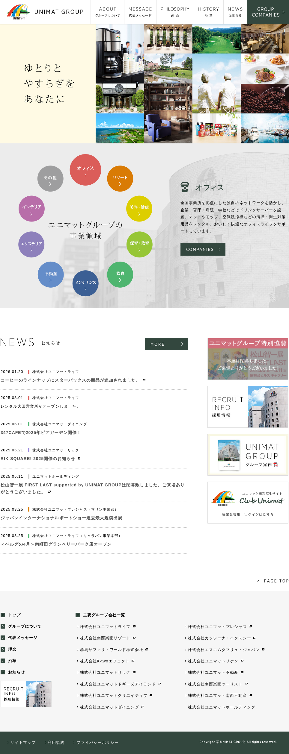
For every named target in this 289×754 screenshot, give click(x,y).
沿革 (12, 661)
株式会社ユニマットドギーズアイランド (118, 684)
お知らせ (16, 672)
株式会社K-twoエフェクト (105, 661)
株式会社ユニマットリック (105, 672)
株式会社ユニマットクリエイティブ (113, 695)
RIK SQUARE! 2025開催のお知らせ (38, 458)
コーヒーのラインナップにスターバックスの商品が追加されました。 (70, 380)
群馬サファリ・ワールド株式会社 (111, 649)
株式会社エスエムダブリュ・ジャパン (224, 649)
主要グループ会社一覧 (104, 615)
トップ (14, 615)
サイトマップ (23, 742)
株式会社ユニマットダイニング (109, 707)
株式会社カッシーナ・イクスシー (219, 638)
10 (50, 178)
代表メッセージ (22, 637)
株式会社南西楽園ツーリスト (215, 684)
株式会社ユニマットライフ (105, 626)
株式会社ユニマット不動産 (213, 672)
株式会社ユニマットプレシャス (217, 626)
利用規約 (56, 742)
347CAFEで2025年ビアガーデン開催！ (41, 432)
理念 (12, 649)
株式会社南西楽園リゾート (105, 638)
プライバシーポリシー (97, 742)
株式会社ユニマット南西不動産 (217, 695)
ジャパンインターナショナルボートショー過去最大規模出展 (61, 517)
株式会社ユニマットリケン (213, 661)
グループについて (25, 626)
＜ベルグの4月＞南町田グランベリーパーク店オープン (56, 544)
